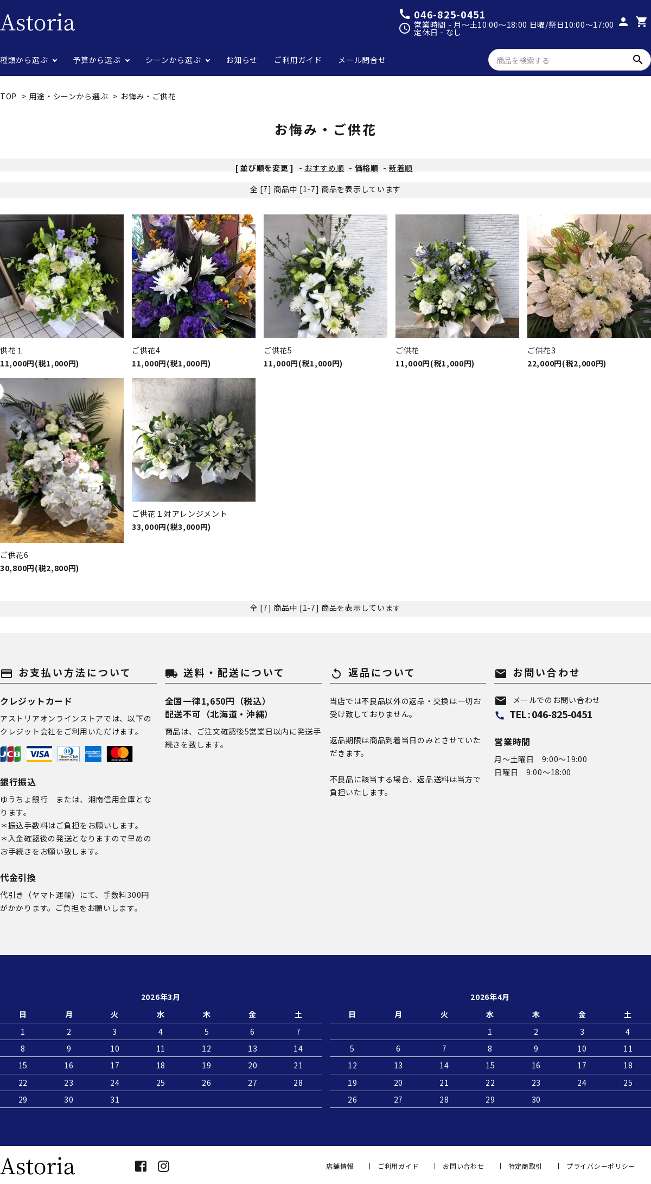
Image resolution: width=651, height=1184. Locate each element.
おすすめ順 (324, 167)
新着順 (401, 167)
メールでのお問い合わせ (547, 699)
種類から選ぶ (24, 59)
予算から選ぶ (96, 59)
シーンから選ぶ (173, 59)
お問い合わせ (463, 1165)
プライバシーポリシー (600, 1165)
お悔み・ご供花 (148, 96)
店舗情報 (340, 1165)
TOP (8, 96)
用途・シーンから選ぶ (68, 96)
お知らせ (242, 59)
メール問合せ (362, 59)
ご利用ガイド (298, 59)
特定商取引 (525, 1165)
